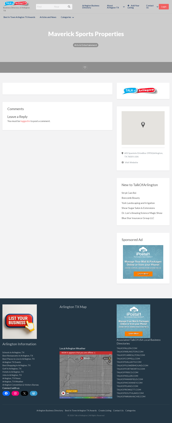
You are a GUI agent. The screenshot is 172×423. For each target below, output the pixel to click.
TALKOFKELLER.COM (127, 375)
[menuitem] (92, 6)
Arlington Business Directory (90, 6)
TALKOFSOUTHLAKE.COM (130, 393)
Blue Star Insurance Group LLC (138, 218)
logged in (25, 121)
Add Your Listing (133, 6)
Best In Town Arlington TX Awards (19, 17)
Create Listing (104, 410)
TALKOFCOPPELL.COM (128, 358)
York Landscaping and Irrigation (138, 202)
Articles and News (48, 17)
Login (163, 6)
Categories (66, 17)
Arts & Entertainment (85, 45)
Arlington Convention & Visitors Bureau (20, 384)
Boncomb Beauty (131, 197)
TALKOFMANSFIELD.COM (130, 379)
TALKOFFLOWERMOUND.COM (132, 365)
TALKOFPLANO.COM (127, 386)
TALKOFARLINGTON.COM (130, 351)
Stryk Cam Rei (129, 192)
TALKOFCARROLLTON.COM (131, 355)
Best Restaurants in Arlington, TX (17, 355)
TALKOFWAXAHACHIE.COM (131, 396)
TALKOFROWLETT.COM (129, 389)
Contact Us (150, 6)
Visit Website (131, 162)
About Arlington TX (113, 6)
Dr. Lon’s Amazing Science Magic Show (142, 212)
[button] (143, 125)
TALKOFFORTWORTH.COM (131, 368)
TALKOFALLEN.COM (127, 348)
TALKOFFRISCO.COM (127, 372)
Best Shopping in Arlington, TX (16, 365)
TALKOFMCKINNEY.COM (129, 382)
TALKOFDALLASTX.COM (129, 362)
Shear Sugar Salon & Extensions (138, 207)
